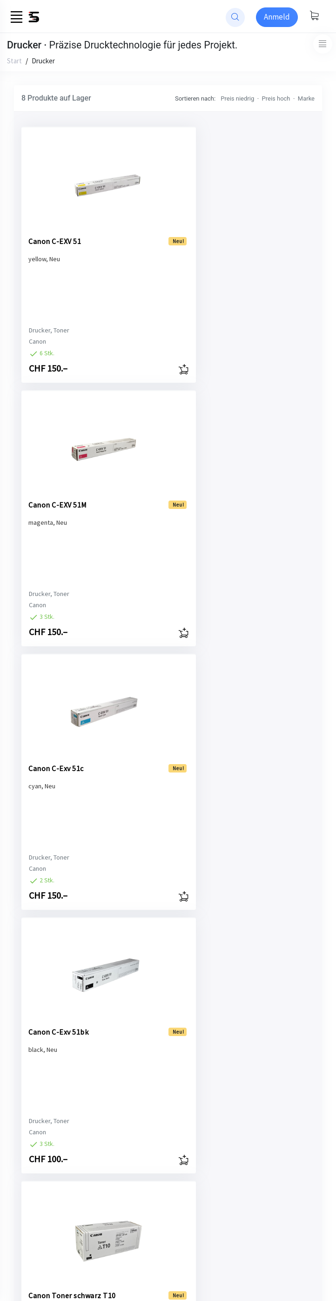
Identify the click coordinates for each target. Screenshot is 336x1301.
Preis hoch (276, 98)
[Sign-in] (277, 17)
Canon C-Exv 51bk (186, 493)
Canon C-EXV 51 (54, 230)
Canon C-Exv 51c (56, 493)
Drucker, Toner (49, 330)
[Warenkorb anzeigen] (314, 16)
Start (14, 60)
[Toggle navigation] (322, 44)
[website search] (235, 17)
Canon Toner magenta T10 (51, 1025)
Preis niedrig (237, 98)
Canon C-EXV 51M (185, 230)
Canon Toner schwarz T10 (64, 761)
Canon (37, 341)
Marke (306, 98)
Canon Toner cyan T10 (193, 757)
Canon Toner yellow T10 (190, 1025)
